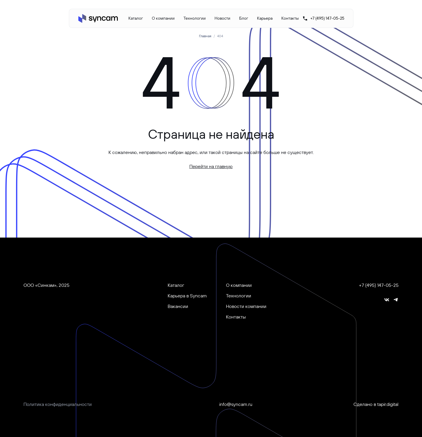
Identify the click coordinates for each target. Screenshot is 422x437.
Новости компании (246, 306)
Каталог (135, 18)
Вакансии (178, 306)
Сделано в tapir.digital (376, 404)
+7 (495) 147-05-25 (379, 285)
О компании (163, 18)
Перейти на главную (211, 166)
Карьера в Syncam (187, 296)
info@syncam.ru (235, 404)
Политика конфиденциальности (57, 404)
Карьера (265, 18)
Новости (222, 18)
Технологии (194, 18)
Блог (243, 18)
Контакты (290, 18)
